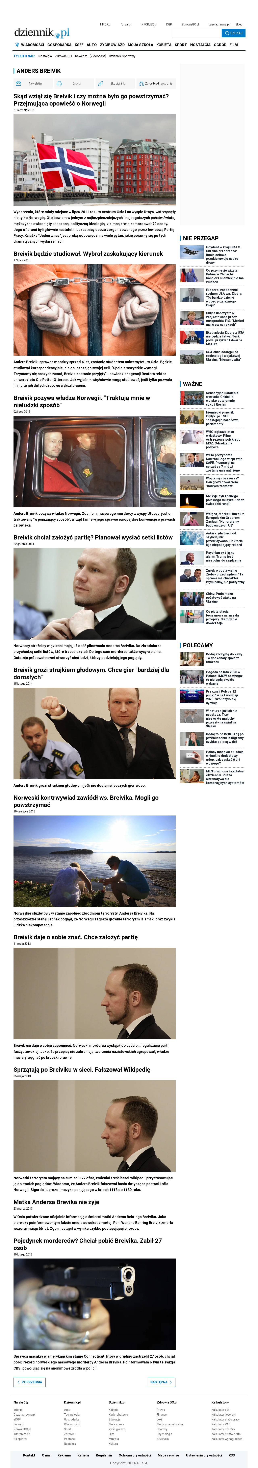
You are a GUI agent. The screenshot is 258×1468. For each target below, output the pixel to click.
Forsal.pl (19, 1424)
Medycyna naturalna (170, 1424)
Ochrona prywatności (135, 1455)
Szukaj (233, 33)
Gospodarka (71, 1419)
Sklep (238, 24)
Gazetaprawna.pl (24, 1414)
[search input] (197, 33)
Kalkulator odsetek (223, 1429)
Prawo (161, 1409)
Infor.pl (18, 1409)
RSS (232, 1455)
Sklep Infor (20, 1439)
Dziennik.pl (72, 1402)
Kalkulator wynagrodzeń (227, 1439)
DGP (169, 24)
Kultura (113, 1443)
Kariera (83, 1455)
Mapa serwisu (168, 1455)
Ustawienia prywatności (204, 1455)
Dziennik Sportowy (122, 56)
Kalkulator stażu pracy (226, 1419)
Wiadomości (72, 1424)
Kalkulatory (220, 1402)
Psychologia (164, 1434)
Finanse (162, 1414)
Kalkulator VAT (221, 1424)
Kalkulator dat (220, 1409)
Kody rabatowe (118, 1414)
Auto (67, 1409)
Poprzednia (29, 1382)
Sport (67, 1429)
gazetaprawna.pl (218, 24)
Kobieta (114, 1409)
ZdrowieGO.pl (190, 24)
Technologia (72, 1414)
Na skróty (21, 1402)
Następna (161, 1382)
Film (111, 1434)
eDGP (17, 1419)
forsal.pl (126, 24)
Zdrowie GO (63, 56)
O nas (46, 1455)
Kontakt (29, 1455)
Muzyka (114, 1439)
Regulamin (104, 1455)
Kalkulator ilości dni (224, 1414)
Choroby (162, 1429)
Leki (159, 1419)
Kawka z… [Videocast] (90, 56)
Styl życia (163, 1439)
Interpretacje (22, 1434)
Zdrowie (69, 1434)
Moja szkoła (116, 1424)
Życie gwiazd (117, 1429)
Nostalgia (45, 56)
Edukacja (114, 1419)
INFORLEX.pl (149, 24)
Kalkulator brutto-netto (226, 1434)
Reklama (64, 1455)
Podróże (69, 1439)
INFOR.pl (105, 24)
